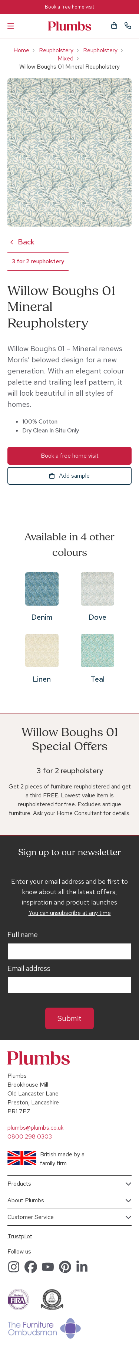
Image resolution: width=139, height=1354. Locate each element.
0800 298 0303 (29, 1136)
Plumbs (69, 26)
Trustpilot (19, 1236)
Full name (22, 934)
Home (21, 50)
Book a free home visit (69, 7)
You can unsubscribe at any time (70, 913)
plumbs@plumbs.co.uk (35, 1127)
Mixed (65, 58)
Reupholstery (56, 50)
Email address (28, 968)
